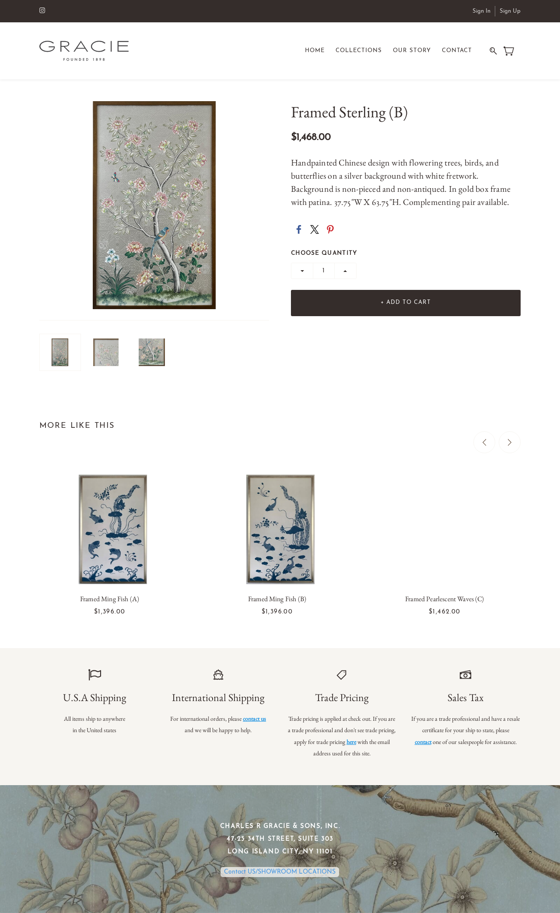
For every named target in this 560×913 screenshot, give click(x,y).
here (351, 742)
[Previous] (484, 443)
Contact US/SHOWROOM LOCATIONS (280, 872)
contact (423, 742)
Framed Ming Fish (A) (109, 599)
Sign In (481, 11)
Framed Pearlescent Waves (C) (444, 599)
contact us (254, 719)
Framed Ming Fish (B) (277, 599)
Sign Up (510, 11)
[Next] (510, 443)
